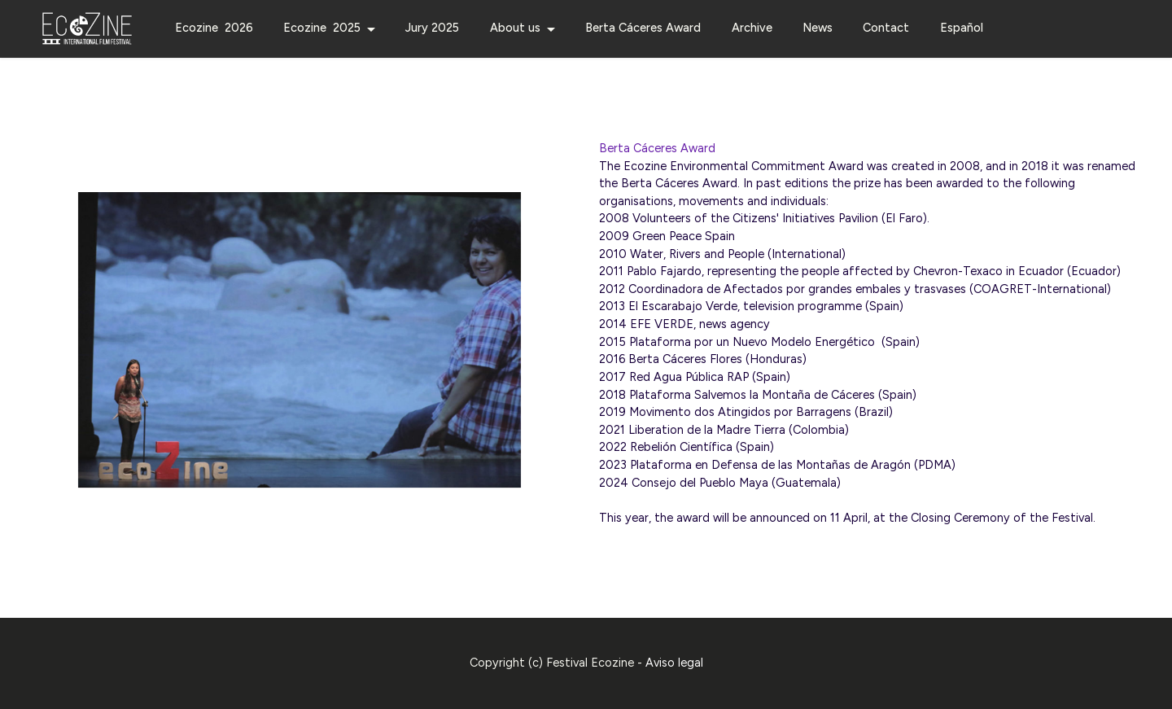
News (817, 27)
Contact (886, 27)
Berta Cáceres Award (643, 27)
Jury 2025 (432, 27)
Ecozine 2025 (322, 27)
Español (961, 27)
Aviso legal (674, 672)
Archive (752, 27)
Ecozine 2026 (214, 27)
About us (515, 27)
